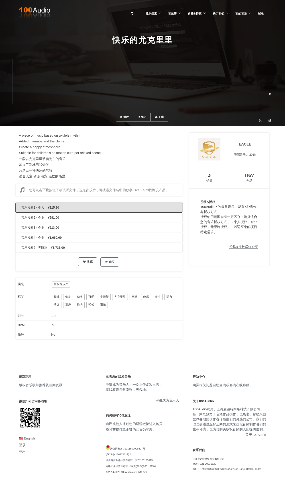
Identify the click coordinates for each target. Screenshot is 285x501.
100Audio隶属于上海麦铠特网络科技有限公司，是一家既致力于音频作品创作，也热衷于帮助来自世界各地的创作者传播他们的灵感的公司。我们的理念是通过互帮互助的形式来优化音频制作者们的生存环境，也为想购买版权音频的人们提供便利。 (229, 419)
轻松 (91, 304)
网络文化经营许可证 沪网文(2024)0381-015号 (131, 466)
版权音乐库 (61, 284)
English (27, 438)
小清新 (104, 296)
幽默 (134, 296)
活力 (169, 296)
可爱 (91, 296)
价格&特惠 (195, 13)
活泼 (56, 304)
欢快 (158, 296)
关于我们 (218, 13)
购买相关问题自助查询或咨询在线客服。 (223, 385)
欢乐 (146, 296)
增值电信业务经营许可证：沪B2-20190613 (129, 460)
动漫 (80, 296)
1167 (249, 175)
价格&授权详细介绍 (243, 247)
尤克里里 (120, 296)
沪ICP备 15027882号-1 (118, 454)
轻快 (80, 304)
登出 (22, 452)
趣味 (56, 296)
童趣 (68, 304)
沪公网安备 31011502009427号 (127, 448)
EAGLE (245, 144)
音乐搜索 (151, 13)
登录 (261, 13)
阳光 (103, 304)
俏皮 (68, 296)
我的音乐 (241, 13)
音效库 (172, 13)
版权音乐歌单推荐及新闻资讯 (40, 385)
